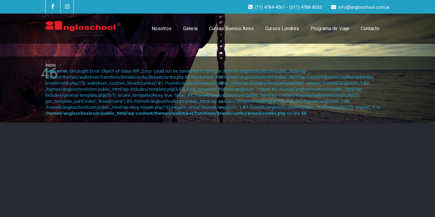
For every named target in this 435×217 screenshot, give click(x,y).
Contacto (370, 28)
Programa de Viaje (330, 28)
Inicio (50, 65)
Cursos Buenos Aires (231, 28)
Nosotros (162, 28)
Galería (190, 28)
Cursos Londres (282, 28)
